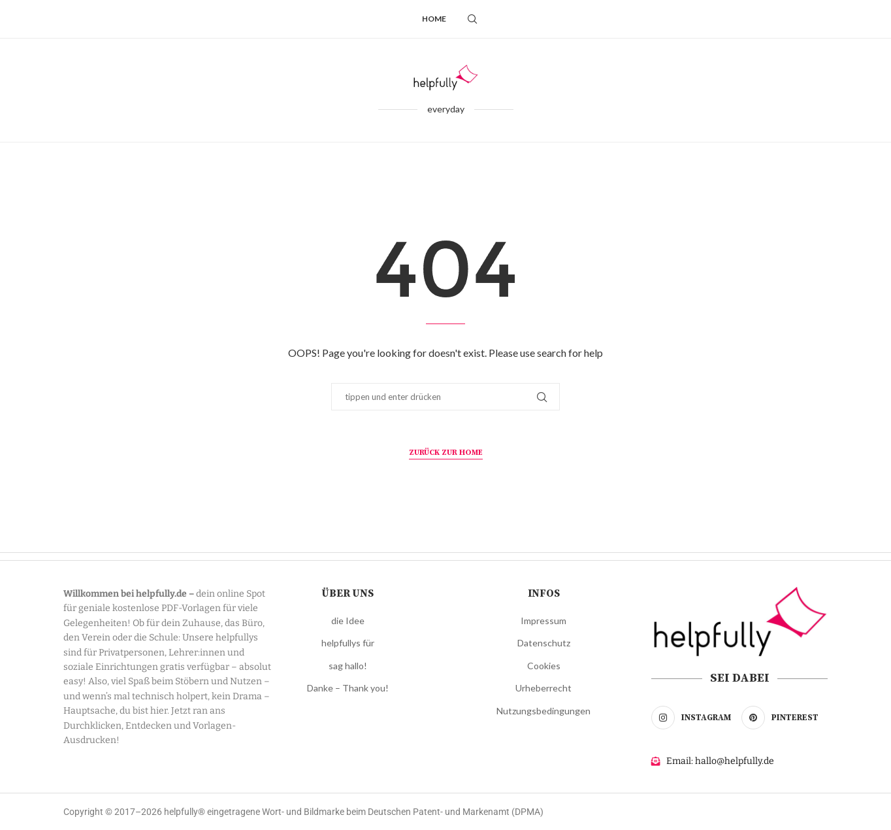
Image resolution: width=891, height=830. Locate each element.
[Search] (472, 19)
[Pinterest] (784, 717)
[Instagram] (694, 717)
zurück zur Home (446, 452)
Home (434, 19)
